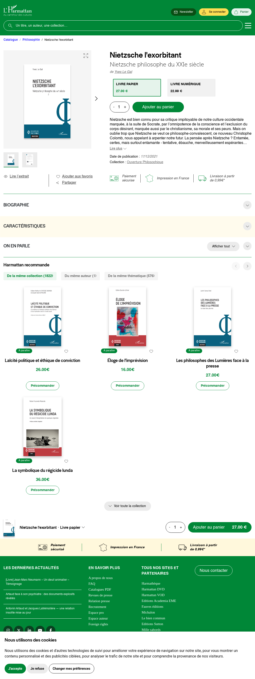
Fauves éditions (152, 606)
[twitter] (18, 630)
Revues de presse (100, 595)
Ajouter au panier (158, 107)
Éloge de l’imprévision (127, 360)
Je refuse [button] (37, 668)
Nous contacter (214, 571)
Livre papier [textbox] (70, 527)
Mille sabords (151, 630)
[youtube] (40, 630)
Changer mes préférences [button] (71, 668)
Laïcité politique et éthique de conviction (42, 360)
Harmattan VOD (153, 595)
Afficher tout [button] (221, 246)
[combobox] (74, 527)
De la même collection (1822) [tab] (30, 276)
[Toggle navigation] (248, 25)
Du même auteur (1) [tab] (80, 276)
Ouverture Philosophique (145, 162)
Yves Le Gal (123, 72)
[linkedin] (29, 630)
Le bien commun (153, 618)
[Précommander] (42, 385)
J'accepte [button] (15, 668)
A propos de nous (100, 578)
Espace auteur (98, 618)
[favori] (66, 351)
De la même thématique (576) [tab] (131, 276)
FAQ (91, 584)
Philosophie (31, 39)
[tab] (137, 88)
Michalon (148, 612)
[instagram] (8, 630)
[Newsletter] (183, 12)
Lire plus (116, 148)
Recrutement (97, 607)
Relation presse (99, 601)
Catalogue (10, 39)
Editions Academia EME (159, 601)
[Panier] (241, 12)
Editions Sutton (152, 624)
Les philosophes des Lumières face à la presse (212, 363)
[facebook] (50, 630)
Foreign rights (98, 624)
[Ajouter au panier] (220, 527)
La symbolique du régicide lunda (42, 470)
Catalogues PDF (99, 589)
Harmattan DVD (153, 589)
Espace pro (96, 612)
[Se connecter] (214, 12)
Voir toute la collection (130, 506)
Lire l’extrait (16, 176)
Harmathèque (151, 583)
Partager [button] (66, 183)
